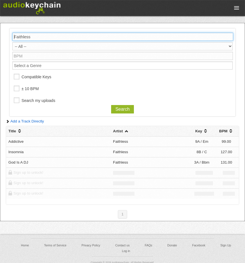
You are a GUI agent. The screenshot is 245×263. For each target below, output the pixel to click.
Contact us (122, 245)
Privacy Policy (91, 245)
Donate (172, 245)
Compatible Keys (36, 77)
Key (201, 131)
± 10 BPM (30, 88)
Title (15, 131)
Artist (121, 131)
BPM (226, 131)
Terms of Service (55, 245)
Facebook (198, 245)
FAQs (148, 245)
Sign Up (225, 245)
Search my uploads (38, 100)
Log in (126, 251)
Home (25, 245)
